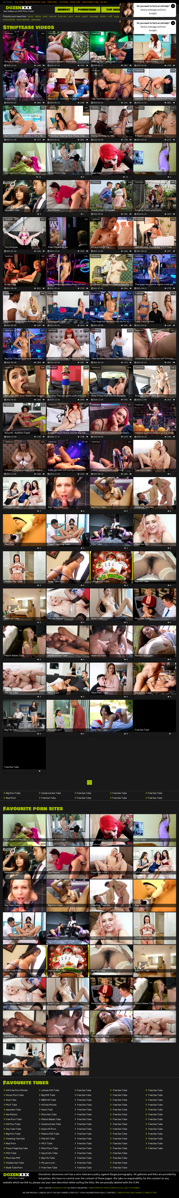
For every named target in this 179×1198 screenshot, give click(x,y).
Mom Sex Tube (49, 1115)
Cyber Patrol (123, 1192)
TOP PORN (63, 2)
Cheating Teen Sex (15, 1139)
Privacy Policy (103, 1188)
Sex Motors (11, 1115)
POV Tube (11, 1153)
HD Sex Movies (49, 1105)
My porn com (48, 1163)
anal (45, 16)
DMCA (114, 1188)
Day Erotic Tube (49, 1153)
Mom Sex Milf (13, 1158)
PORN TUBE (75, 2)
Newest (64, 10)
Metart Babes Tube (51, 1119)
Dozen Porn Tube (15, 1095)
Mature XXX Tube (50, 1134)
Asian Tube (47, 1110)
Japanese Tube (13, 1110)
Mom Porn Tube (49, 1148)
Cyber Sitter (150, 1192)
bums (30, 16)
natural (52, 16)
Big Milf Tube (48, 1095)
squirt (85, 16)
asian (77, 16)
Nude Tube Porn (14, 1168)
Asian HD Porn (48, 1129)
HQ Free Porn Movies (17, 1090)
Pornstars (87, 10)
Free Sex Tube (48, 798)
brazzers (62, 16)
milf (110, 16)
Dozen (19, 8)
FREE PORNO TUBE (90, 2)
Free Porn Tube (14, 1119)
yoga (116, 16)
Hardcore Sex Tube (51, 793)
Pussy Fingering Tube (17, 1148)
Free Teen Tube (49, 1168)
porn (70, 16)
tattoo (38, 16)
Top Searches (117, 10)
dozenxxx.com (59, 1188)
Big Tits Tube (48, 1158)
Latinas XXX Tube (50, 1090)
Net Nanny (136, 1192)
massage (93, 16)
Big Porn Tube (13, 793)
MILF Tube (11, 1105)
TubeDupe (9, 33)
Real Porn (11, 798)
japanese (35, 20)
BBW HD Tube (48, 1100)
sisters (103, 16)
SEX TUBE (19, 2)
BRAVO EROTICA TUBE (35, 2)
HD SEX (103, 2)
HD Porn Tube (13, 1124)
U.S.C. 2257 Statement (129, 1188)
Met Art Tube (48, 1139)
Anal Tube (11, 1100)
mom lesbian (23, 20)
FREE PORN (52, 2)
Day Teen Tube (13, 1129)
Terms (91, 1188)
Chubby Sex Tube (15, 1163)
